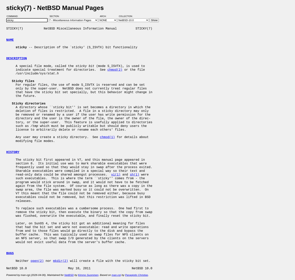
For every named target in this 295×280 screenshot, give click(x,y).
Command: (13, 16)
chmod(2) (114, 70)
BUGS (10, 253)
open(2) (37, 261)
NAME (10, 40)
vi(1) (116, 175)
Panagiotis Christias (136, 275)
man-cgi (116, 275)
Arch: (105, 16)
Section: (55, 16)
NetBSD (69, 275)
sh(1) (134, 175)
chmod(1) (107, 137)
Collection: (126, 16)
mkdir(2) (60, 261)
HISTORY (12, 152)
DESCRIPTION (16, 58)
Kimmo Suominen (88, 275)
